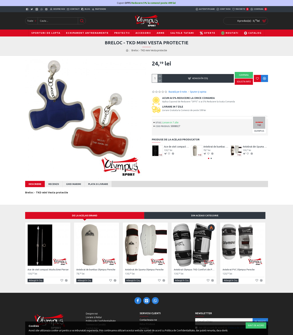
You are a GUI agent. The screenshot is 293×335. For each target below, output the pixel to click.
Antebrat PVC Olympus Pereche (239, 266)
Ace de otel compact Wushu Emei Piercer (176, 146)
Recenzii (53, 184)
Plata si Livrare (98, 184)
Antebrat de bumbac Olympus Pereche (216, 146)
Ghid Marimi (73, 184)
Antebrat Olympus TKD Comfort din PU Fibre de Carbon (195, 266)
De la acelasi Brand (84, 212)
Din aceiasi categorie (204, 212)
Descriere (35, 184)
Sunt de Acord (256, 325)
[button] (208, 158)
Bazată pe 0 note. (178, 91)
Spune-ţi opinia (198, 91)
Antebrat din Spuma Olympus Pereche (255, 146)
